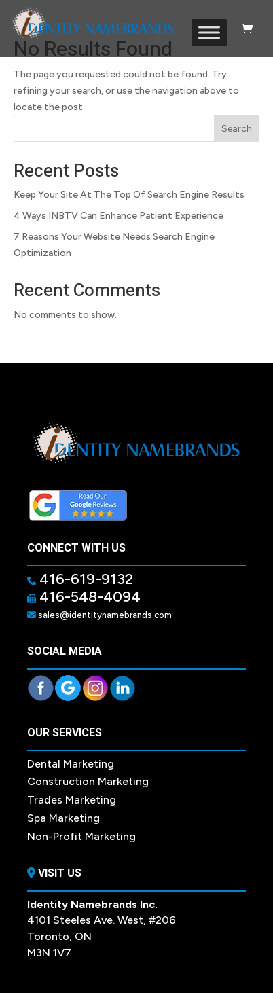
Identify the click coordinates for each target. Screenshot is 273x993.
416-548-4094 (88, 597)
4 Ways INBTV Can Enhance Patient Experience (118, 215)
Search (236, 128)
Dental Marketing (70, 763)
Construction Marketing (88, 781)
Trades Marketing (71, 799)
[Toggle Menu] (209, 32)
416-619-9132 (84, 579)
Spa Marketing (63, 818)
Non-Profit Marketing (81, 836)
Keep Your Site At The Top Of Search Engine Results (129, 194)
